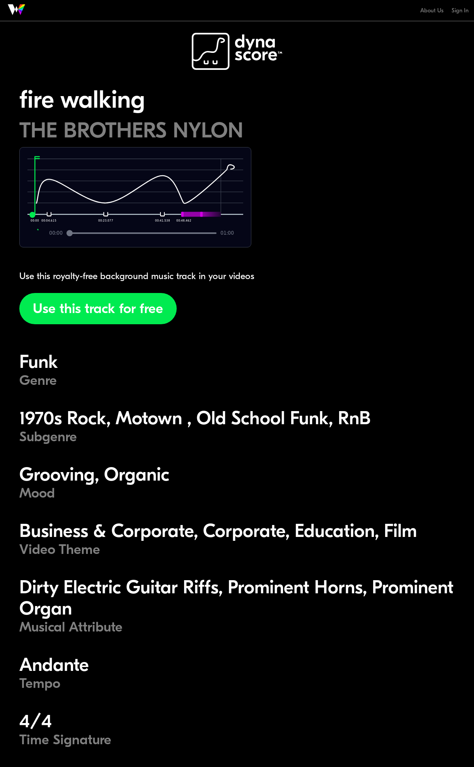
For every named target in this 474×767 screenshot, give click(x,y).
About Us (431, 10)
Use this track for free (98, 309)
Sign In (460, 10)
